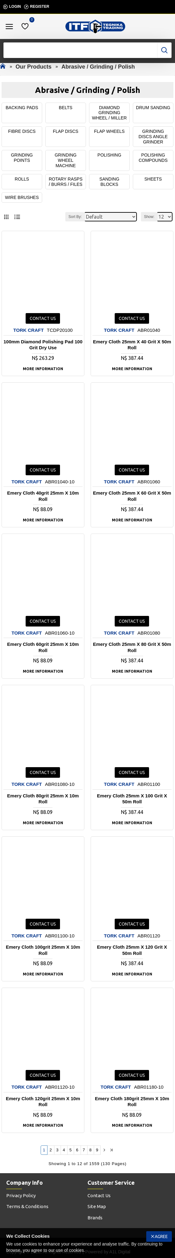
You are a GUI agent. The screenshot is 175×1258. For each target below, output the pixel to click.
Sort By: (75, 217)
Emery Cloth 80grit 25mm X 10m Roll (43, 799)
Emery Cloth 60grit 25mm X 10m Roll (43, 647)
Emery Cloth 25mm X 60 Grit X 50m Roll (132, 496)
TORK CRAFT (28, 330)
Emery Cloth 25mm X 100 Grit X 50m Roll (132, 799)
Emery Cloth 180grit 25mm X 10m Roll (132, 1101)
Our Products (34, 67)
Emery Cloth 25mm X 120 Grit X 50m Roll (132, 950)
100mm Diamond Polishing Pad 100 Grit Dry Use (42, 345)
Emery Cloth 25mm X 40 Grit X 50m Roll (132, 345)
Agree (161, 1236)
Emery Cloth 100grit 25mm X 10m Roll (43, 950)
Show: (149, 217)
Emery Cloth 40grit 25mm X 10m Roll (43, 496)
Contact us (43, 318)
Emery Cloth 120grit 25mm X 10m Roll (43, 1101)
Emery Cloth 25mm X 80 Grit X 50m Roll (132, 647)
